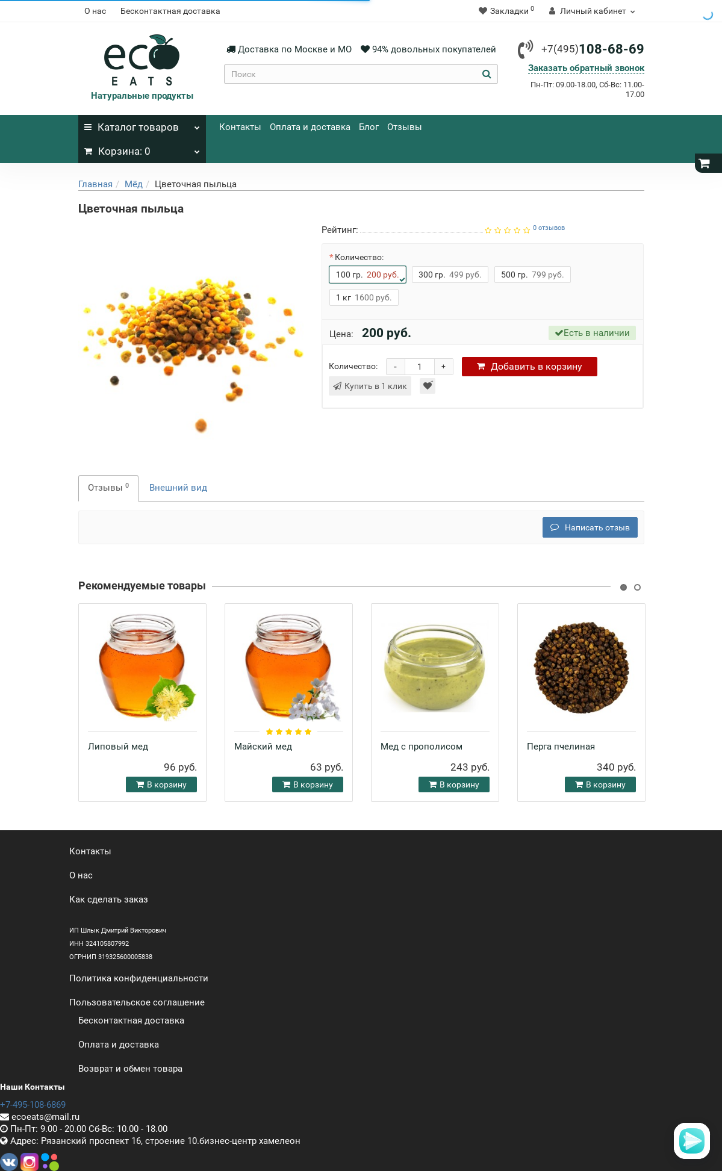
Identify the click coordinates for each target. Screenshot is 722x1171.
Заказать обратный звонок (586, 68)
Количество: (359, 257)
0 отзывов (549, 228)
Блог (369, 127)
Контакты (240, 127)
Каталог (142, 124)
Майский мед (263, 746)
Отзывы (404, 127)
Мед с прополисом (421, 746)
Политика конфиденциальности (138, 978)
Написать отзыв (590, 527)
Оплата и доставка (310, 127)
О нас (95, 11)
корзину (529, 366)
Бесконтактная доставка (170, 11)
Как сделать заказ (108, 899)
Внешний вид (178, 487)
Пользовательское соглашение (137, 1002)
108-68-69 (592, 49)
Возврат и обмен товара (130, 1068)
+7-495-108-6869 (33, 1104)
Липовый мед (118, 746)
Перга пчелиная (561, 746)
